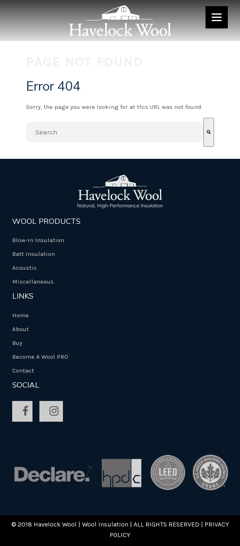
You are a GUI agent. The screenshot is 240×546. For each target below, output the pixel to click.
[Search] (208, 132)
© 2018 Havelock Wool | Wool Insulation (69, 524)
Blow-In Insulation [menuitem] (38, 240)
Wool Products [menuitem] (46, 221)
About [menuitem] (20, 329)
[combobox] (114, 132)
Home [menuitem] (20, 315)
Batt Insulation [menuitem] (33, 254)
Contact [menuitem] (23, 370)
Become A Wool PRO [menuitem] (40, 356)
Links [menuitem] (22, 296)
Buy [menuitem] (17, 343)
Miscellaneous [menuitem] (33, 281)
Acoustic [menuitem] (24, 267)
